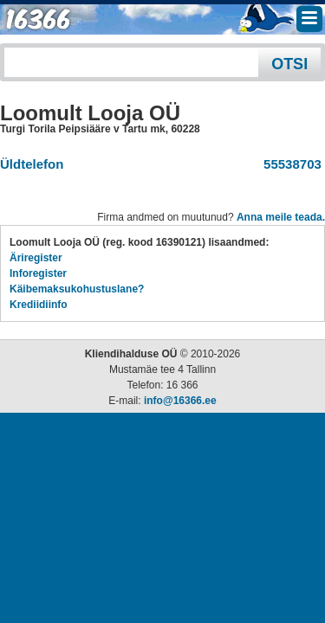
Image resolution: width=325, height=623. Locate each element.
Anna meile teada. (281, 217)
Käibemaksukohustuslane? (77, 289)
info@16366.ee (180, 401)
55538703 (289, 164)
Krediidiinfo (39, 305)
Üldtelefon (31, 164)
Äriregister (36, 258)
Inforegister (38, 273)
